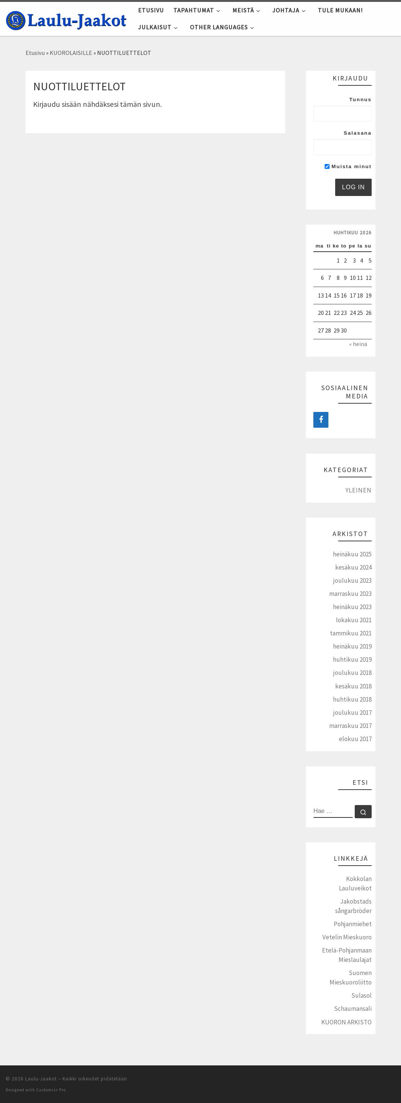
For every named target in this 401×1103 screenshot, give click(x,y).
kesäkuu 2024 (353, 567)
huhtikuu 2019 (352, 659)
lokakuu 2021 (354, 620)
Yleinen (358, 490)
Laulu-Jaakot (41, 1079)
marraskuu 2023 (350, 593)
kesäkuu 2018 (353, 686)
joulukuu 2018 (352, 672)
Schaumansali (353, 1008)
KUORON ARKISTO (346, 1022)
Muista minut (348, 166)
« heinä (358, 344)
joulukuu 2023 (352, 580)
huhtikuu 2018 (352, 699)
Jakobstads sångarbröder (353, 906)
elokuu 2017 (355, 739)
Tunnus (360, 99)
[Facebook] (320, 420)
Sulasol (361, 995)
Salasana (358, 133)
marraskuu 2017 (350, 726)
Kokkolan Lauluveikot (355, 883)
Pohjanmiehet (353, 924)
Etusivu (35, 52)
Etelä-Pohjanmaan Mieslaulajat (347, 955)
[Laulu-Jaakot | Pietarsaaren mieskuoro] (66, 18)
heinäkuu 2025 (352, 554)
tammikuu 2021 (351, 633)
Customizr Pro (51, 1089)
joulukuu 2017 (352, 712)
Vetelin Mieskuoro (347, 937)
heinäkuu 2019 (352, 646)
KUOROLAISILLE (71, 52)
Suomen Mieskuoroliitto (351, 977)
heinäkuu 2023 (352, 607)
